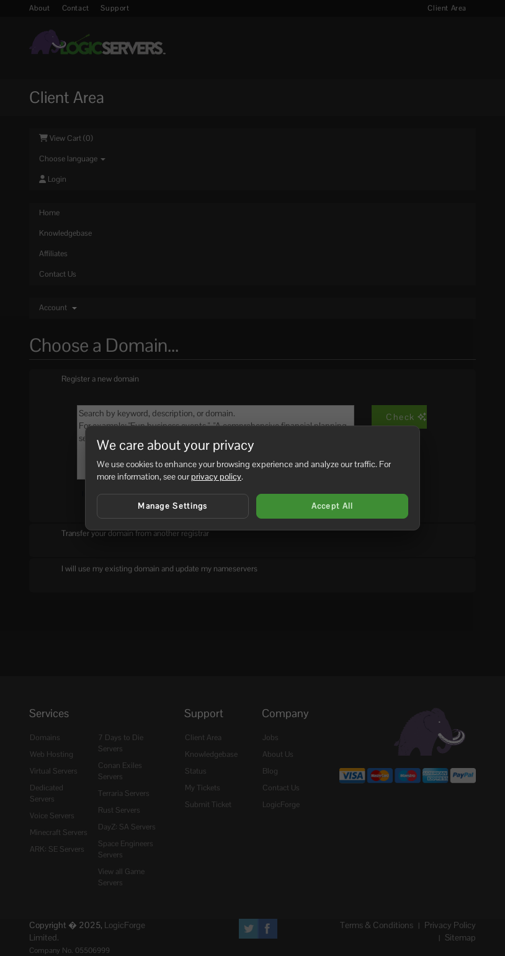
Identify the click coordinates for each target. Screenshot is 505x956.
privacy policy (216, 476)
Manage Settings (173, 506)
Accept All (332, 506)
